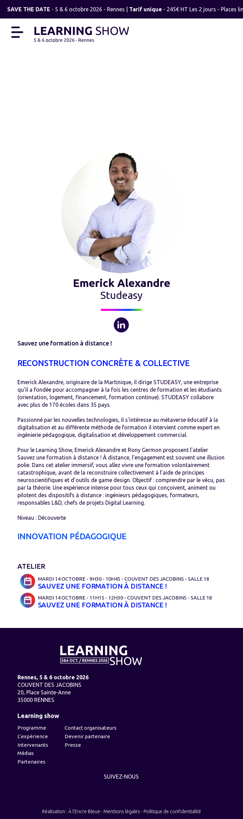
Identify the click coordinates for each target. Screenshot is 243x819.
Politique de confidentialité (172, 811)
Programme (31, 728)
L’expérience (32, 736)
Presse (73, 745)
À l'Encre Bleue (84, 811)
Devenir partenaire (87, 736)
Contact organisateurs (91, 728)
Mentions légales (122, 811)
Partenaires (31, 762)
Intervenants (32, 745)
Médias (25, 753)
